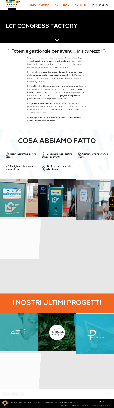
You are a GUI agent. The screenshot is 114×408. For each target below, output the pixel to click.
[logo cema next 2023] (13, 5)
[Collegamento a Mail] (103, 5)
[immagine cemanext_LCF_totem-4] (19, 198)
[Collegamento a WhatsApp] (106, 5)
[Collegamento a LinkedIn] (100, 5)
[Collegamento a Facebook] (96, 5)
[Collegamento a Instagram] (93, 5)
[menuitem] (33, 5)
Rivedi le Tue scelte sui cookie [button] (100, 405)
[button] (5, 403)
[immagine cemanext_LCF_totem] (57, 198)
